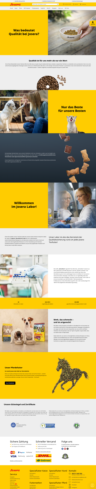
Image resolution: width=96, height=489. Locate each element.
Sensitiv (31, 475)
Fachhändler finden (67, 4)
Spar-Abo (13, 483)
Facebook (74, 485)
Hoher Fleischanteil (34, 476)
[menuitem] (11, 8)
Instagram (74, 487)
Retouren (12, 482)
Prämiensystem (14, 485)
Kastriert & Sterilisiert (35, 478)
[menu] (48, 8)
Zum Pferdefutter (10, 383)
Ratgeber (12, 477)
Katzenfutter (33, 487)
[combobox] (45, 4)
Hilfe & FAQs (13, 480)
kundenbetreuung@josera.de (79, 477)
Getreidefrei (33, 473)
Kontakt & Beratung (15, 478)
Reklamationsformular (77, 479)
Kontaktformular (76, 482)
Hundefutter (33, 485)
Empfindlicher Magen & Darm (56, 487)
